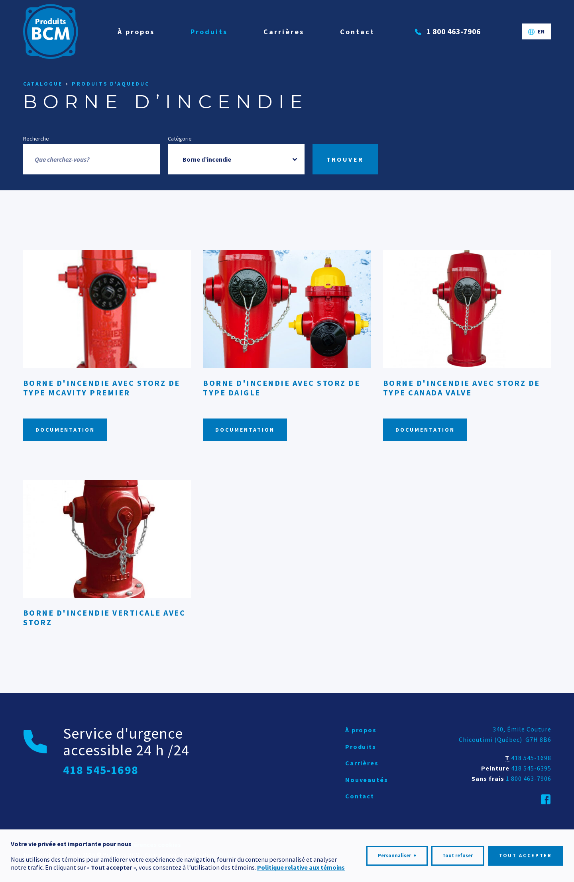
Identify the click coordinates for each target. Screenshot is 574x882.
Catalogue (43, 83)
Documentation (65, 429)
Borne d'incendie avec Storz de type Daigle (281, 387)
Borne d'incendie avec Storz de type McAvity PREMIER (101, 387)
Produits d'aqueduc (110, 83)
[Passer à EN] (536, 31)
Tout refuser (457, 853)
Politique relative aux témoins (301, 864)
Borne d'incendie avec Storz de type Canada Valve (461, 387)
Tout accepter (525, 853)
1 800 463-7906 (528, 778)
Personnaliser (397, 853)
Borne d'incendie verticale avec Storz (104, 617)
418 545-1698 (531, 758)
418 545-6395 (531, 768)
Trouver (345, 159)
